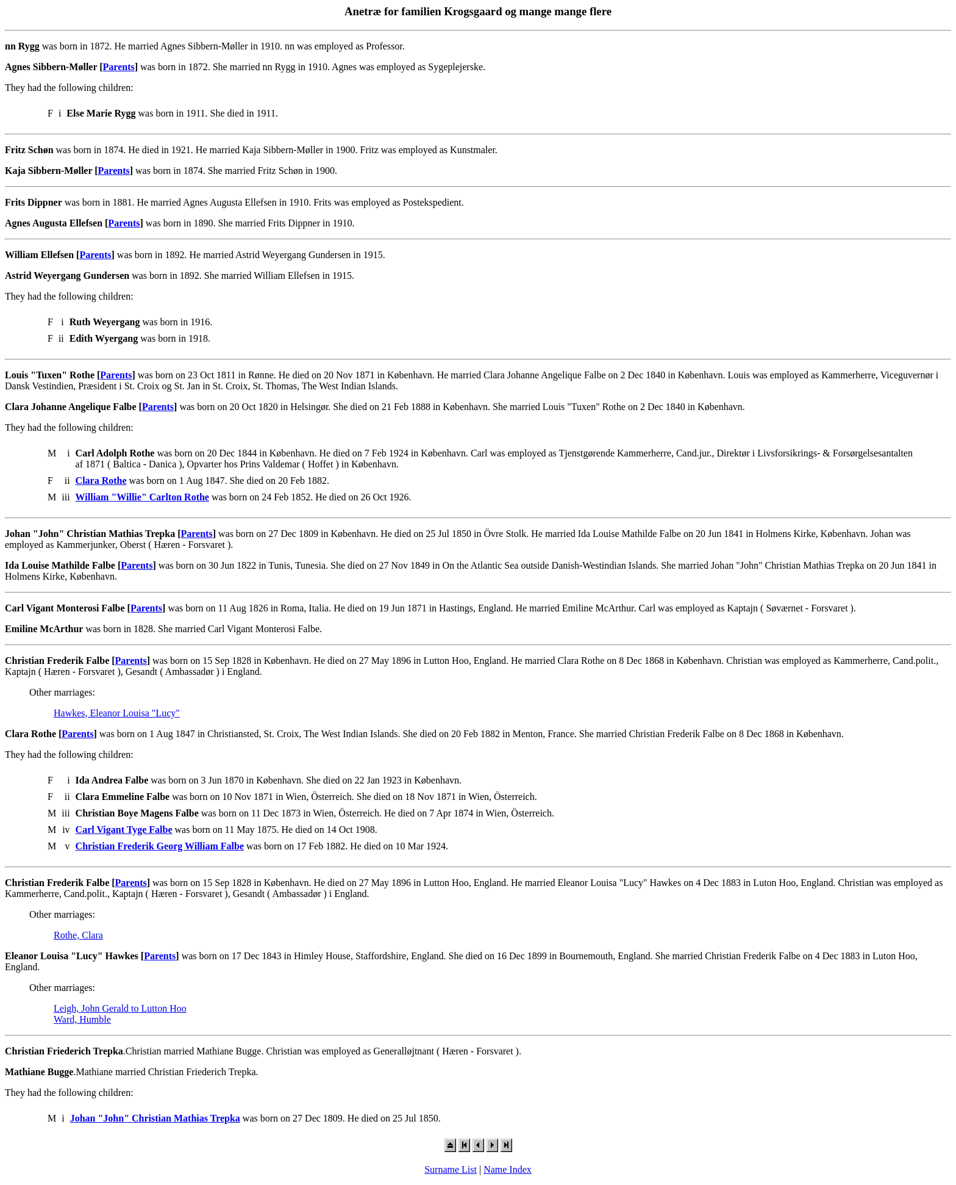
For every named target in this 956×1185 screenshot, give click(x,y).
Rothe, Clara (78, 935)
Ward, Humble (82, 1019)
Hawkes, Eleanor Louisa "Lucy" (117, 713)
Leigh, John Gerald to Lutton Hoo (120, 1008)
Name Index (507, 1169)
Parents (119, 67)
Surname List (450, 1169)
